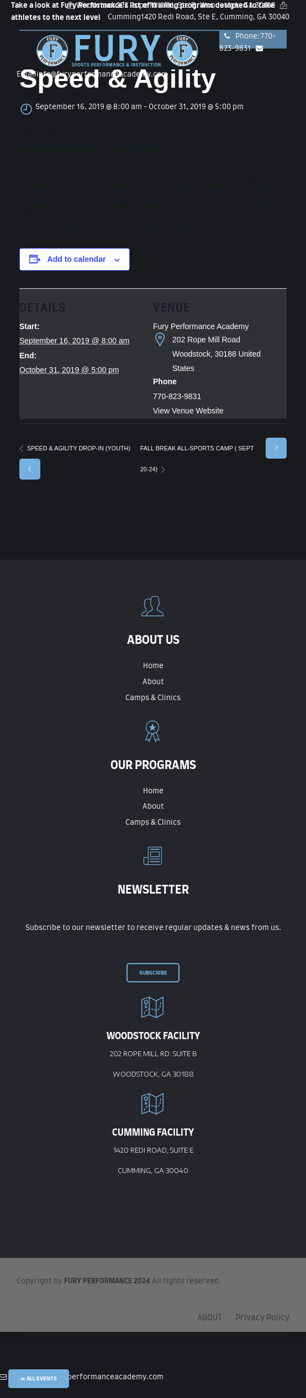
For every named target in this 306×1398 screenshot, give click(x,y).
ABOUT (209, 1318)
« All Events (38, 1378)
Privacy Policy (262, 1318)
